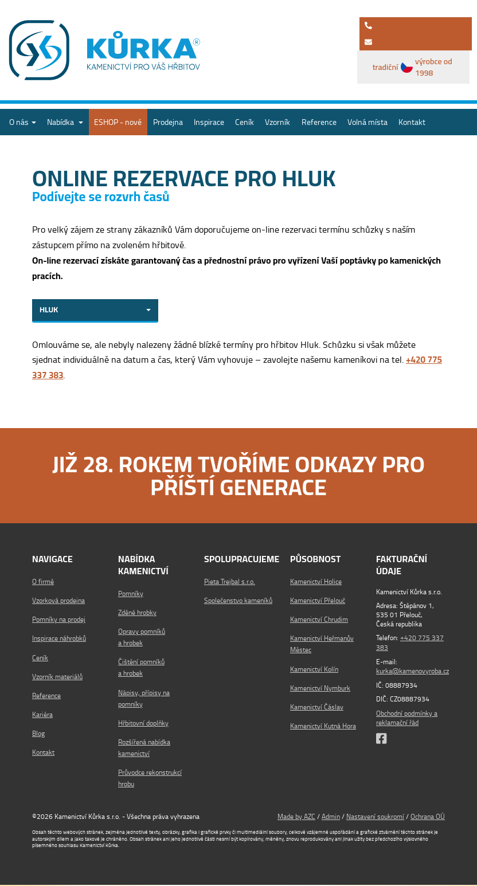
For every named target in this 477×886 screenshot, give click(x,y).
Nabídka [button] (65, 122)
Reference (319, 122)
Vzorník (277, 122)
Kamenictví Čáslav (316, 709)
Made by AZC (296, 818)
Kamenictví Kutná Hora (323, 728)
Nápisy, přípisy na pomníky (144, 699)
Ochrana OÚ (427, 818)
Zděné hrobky (137, 614)
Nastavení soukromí (375, 818)
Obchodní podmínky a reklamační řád (406, 718)
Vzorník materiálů (57, 678)
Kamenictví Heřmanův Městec (322, 645)
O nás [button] (22, 122)
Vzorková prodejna (58, 602)
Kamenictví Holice (316, 583)
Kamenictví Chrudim (319, 621)
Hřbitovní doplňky (143, 725)
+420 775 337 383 (410, 644)
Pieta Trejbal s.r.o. (229, 583)
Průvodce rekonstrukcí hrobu (150, 779)
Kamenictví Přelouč (317, 602)
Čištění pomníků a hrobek (141, 669)
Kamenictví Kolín (314, 670)
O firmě (43, 583)
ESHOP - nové (118, 122)
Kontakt (411, 122)
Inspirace (209, 122)
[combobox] (95, 311)
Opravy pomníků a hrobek (141, 638)
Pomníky (130, 595)
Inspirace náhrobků (59, 640)
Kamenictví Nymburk (320, 690)
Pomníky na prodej (58, 621)
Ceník (244, 122)
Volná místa (367, 122)
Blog (38, 735)
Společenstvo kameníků (238, 602)
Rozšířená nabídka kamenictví (144, 749)
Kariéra (42, 716)
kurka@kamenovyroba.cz (412, 672)
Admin (331, 818)
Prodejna (168, 122)
